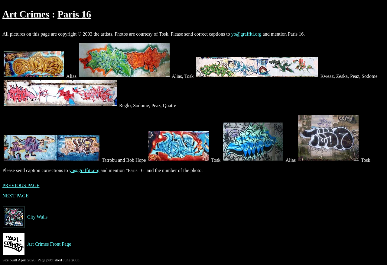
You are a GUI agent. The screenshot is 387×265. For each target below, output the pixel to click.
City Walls (24, 217)
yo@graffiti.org (246, 34)
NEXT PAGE (15, 195)
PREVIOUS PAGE (21, 185)
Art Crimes (25, 14)
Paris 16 (74, 14)
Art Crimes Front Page (36, 244)
